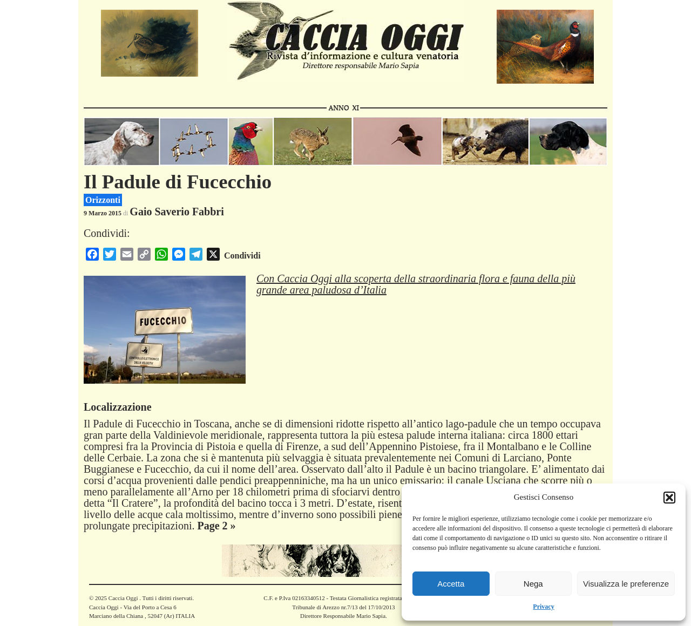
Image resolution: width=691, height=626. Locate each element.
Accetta (450, 583)
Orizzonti (102, 200)
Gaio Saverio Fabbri (176, 211)
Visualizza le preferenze (626, 583)
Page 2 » (216, 526)
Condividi (242, 255)
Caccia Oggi (123, 598)
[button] (669, 497)
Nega (533, 583)
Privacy (543, 606)
